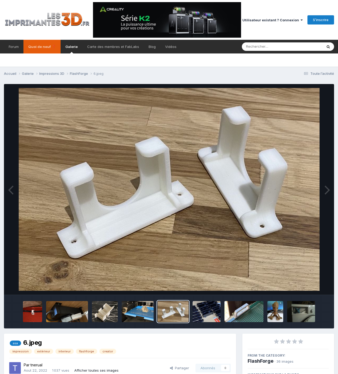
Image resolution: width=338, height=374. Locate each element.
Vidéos (171, 47)
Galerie (71, 49)
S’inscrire (321, 20)
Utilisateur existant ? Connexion (272, 20)
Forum (14, 47)
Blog (152, 47)
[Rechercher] (267, 46)
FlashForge (260, 361)
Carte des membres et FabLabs (113, 47)
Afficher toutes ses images (96, 370)
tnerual (36, 365)
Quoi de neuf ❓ (42, 47)
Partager (179, 368)
